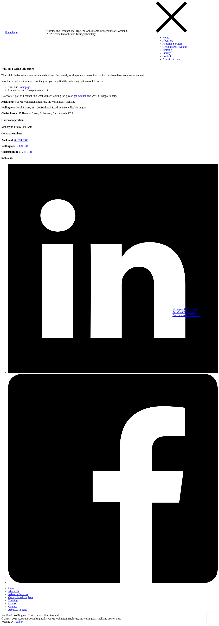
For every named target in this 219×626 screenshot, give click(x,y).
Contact (167, 56)
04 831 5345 (185, 309)
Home (166, 37)
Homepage (24, 87)
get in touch (80, 95)
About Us (168, 40)
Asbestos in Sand (172, 59)
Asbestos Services (172, 43)
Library (167, 52)
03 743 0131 (186, 315)
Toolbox (18, 621)
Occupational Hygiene (175, 46)
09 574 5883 (184, 312)
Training (167, 49)
